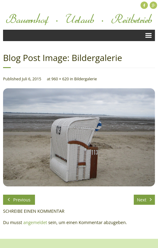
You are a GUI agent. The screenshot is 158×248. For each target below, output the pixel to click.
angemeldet (35, 222)
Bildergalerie (85, 79)
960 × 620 (60, 79)
